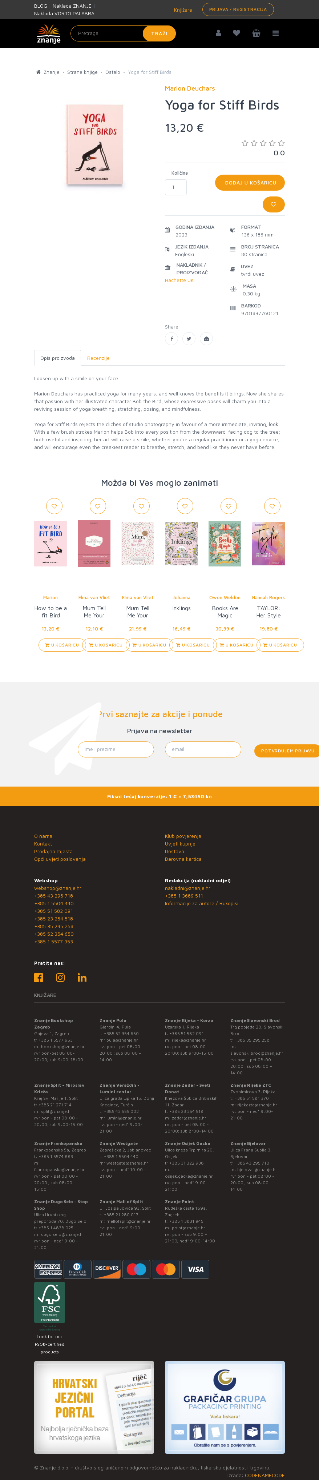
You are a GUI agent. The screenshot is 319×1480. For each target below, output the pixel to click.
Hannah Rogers (268, 597)
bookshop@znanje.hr (63, 1046)
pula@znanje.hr (122, 1040)
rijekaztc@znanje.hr (257, 1104)
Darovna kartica (183, 859)
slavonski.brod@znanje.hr (256, 1053)
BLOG (40, 6)
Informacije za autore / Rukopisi (201, 903)
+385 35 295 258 (53, 926)
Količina (179, 173)
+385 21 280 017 (121, 1214)
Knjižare (182, 10)
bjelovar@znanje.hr (257, 1169)
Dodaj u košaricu (249, 182)
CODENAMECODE (265, 1475)
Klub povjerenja (183, 836)
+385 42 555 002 (121, 1111)
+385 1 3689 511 (184, 895)
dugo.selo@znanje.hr (62, 1234)
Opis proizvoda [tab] (57, 358)
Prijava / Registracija (238, 9)
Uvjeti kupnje (180, 843)
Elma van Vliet (94, 597)
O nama (43, 836)
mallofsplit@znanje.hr (128, 1221)
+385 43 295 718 (53, 895)
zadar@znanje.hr (189, 1118)
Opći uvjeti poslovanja (60, 859)
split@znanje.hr (56, 1111)
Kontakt (43, 843)
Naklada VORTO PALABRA (64, 13)
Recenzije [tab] (98, 358)
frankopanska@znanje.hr (59, 1169)
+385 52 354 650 (54, 934)
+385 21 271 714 (55, 1104)
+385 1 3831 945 (186, 1221)
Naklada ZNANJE (72, 6)
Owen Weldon (225, 597)
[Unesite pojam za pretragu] (123, 33)
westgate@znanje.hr (127, 1163)
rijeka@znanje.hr (189, 1040)
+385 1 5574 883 (56, 1156)
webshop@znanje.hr (57, 888)
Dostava (174, 851)
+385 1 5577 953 (53, 941)
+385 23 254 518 (53, 918)
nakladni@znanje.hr (187, 888)
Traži (159, 33)
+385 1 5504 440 (54, 903)
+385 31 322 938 (186, 1163)
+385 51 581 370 (252, 1098)
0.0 (263, 148)
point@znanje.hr (188, 1227)
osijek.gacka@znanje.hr (189, 1176)
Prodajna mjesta (53, 851)
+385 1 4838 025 (56, 1227)
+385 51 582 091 (53, 911)
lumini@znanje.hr (124, 1118)
